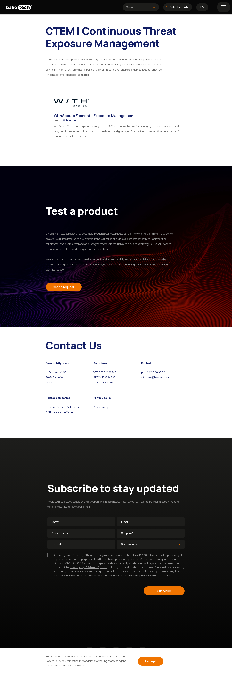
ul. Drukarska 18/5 (56, 372)
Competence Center (62, 412)
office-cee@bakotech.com (155, 377)
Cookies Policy (53, 661)
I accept (150, 661)
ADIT (48, 412)
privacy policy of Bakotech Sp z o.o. (88, 567)
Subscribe (164, 591)
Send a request (63, 287)
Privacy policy (100, 407)
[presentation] (78, 590)
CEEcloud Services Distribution (63, 407)
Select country (178, 7)
